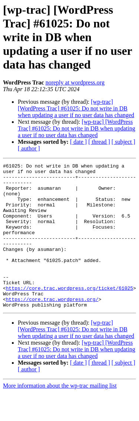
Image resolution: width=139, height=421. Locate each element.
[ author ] (29, 148)
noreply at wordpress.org (75, 82)
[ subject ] (123, 142)
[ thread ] (99, 142)
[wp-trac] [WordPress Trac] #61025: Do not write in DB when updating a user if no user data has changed (76, 108)
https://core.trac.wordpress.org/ (52, 327)
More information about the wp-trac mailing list (60, 414)
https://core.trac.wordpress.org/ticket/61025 (69, 313)
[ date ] (78, 142)
